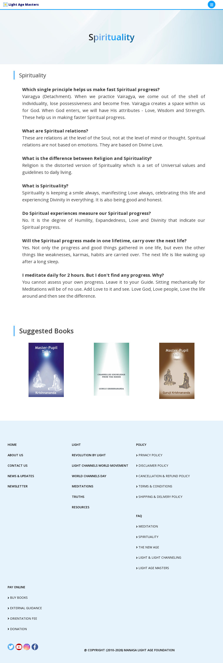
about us (15, 455)
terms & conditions (154, 486)
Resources (80, 507)
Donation (17, 629)
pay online (16, 587)
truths (78, 497)
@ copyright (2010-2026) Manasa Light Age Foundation (129, 650)
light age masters (152, 568)
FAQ (139, 516)
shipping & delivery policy (159, 497)
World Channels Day (89, 476)
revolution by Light (89, 455)
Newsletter (18, 486)
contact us (17, 465)
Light (76, 445)
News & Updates (21, 476)
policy (141, 445)
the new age (147, 547)
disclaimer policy (152, 465)
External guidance (25, 608)
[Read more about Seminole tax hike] (11, 647)
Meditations (82, 486)
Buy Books (18, 597)
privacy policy (149, 455)
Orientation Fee (22, 618)
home (12, 445)
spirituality (147, 537)
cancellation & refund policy (163, 476)
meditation (147, 526)
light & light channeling (158, 557)
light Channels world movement (100, 465)
